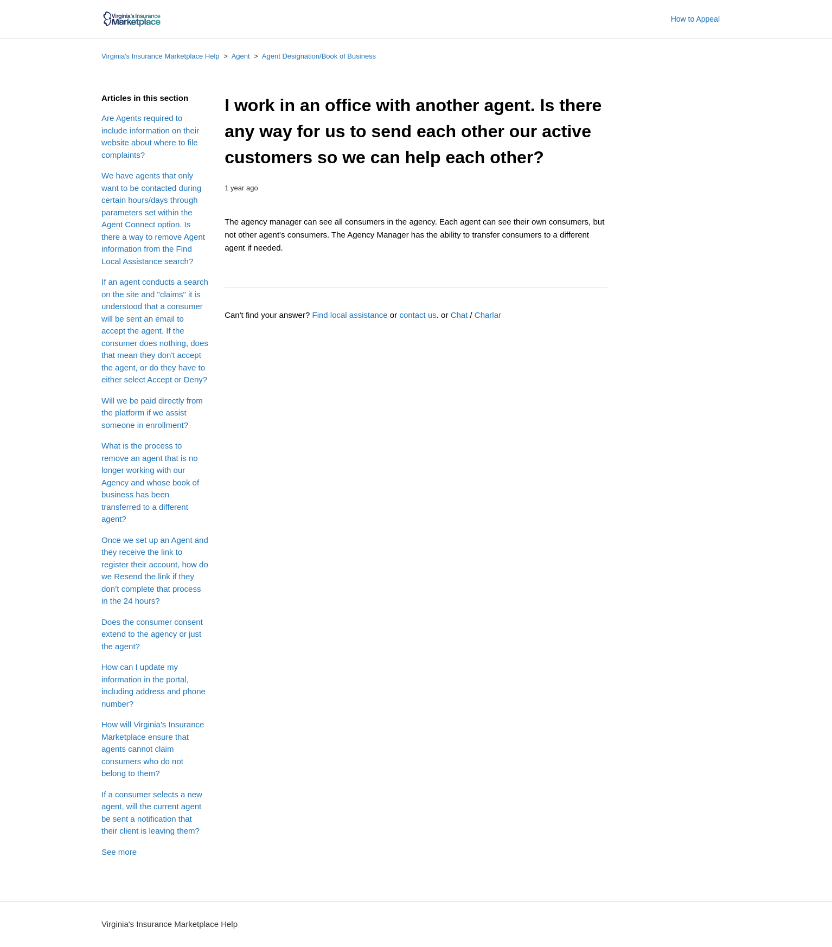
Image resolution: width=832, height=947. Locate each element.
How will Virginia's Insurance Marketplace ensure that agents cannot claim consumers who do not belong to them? (152, 749)
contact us (417, 314)
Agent (241, 56)
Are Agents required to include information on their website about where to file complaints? (150, 136)
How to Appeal (695, 19)
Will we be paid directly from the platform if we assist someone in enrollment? (152, 413)
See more (119, 851)
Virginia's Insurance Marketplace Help (160, 56)
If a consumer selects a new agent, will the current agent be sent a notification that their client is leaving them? (151, 813)
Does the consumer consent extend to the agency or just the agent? (152, 634)
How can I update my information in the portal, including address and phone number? (153, 685)
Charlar (488, 314)
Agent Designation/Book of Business (319, 56)
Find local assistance (349, 314)
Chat (459, 314)
